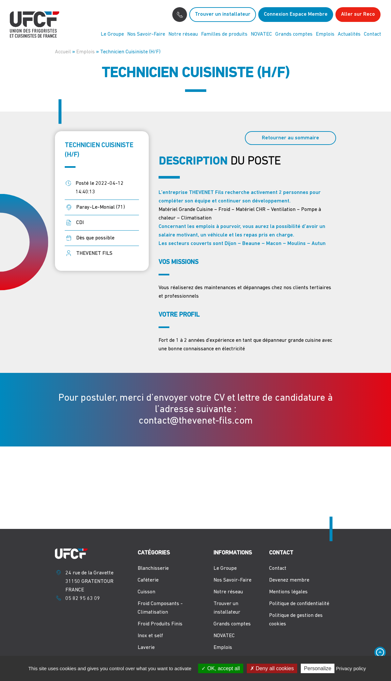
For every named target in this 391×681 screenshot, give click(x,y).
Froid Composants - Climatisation (160, 608)
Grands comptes (294, 34)
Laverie (146, 647)
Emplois (325, 34)
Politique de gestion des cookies (296, 620)
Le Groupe (112, 34)
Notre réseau (183, 34)
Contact (372, 34)
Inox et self (150, 635)
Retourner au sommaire (290, 138)
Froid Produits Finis (160, 624)
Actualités (349, 34)
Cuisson (146, 592)
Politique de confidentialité (299, 603)
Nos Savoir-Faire (146, 34)
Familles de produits (224, 34)
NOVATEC (261, 34)
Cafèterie (148, 580)
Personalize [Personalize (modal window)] (318, 668)
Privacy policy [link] (351, 668)
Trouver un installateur (222, 14)
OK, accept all (220, 668)
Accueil (63, 52)
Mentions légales (288, 592)
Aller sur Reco (358, 14)
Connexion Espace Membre (296, 14)
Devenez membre (289, 580)
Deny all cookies (272, 668)
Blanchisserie (153, 568)
